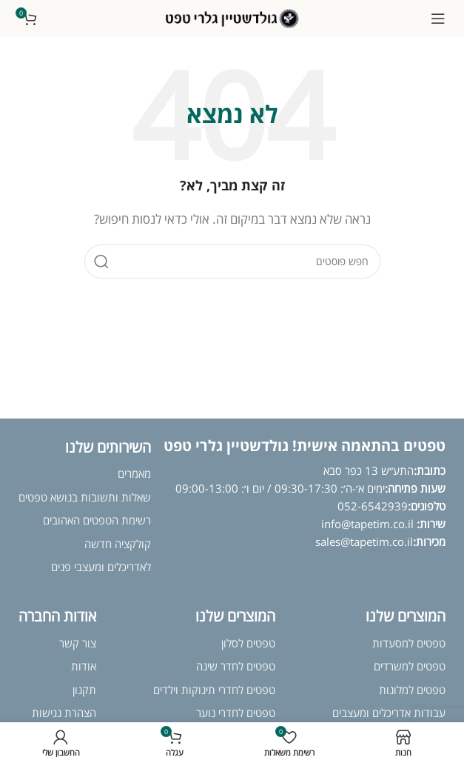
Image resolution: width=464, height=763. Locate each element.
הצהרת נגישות (64, 712)
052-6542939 (372, 506)
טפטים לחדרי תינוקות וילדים (214, 689)
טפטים (259, 712)
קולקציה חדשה (117, 543)
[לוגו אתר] (232, 17)
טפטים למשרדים (409, 666)
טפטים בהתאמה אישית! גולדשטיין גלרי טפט (304, 446)
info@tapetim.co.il (369, 523)
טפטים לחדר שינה (235, 666)
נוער (205, 712)
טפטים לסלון (248, 643)
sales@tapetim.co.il (364, 541)
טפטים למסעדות (408, 643)
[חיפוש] (232, 261)
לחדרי (229, 712)
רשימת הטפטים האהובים (97, 520)
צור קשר (77, 643)
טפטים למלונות (412, 689)
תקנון (84, 689)
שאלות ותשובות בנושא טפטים (85, 497)
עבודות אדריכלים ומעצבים (388, 712)
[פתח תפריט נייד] (438, 18)
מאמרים (134, 473)
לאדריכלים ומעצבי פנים (101, 566)
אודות (83, 666)
